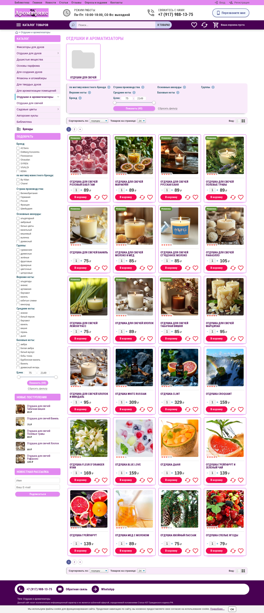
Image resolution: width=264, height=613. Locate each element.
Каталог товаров (32, 25)
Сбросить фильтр (37, 388)
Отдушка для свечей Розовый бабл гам (84, 183)
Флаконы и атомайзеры (32, 78)
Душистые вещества (30, 59)
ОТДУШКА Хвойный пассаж (178, 535)
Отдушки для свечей (30, 103)
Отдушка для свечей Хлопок (43, 443)
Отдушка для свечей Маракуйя (129, 183)
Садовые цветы (27, 109)
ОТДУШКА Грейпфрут (83, 535)
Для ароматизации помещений (36, 90)
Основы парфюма (28, 65)
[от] (30, 373)
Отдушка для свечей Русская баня (174, 183)
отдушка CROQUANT (219, 394)
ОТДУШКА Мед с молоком (132, 535)
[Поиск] (73, 25)
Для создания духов (29, 71)
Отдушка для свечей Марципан (220, 325)
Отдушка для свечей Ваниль (43, 418)
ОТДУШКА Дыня (170, 464)
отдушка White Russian (130, 394)
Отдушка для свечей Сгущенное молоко (174, 254)
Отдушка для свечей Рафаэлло (38, 457)
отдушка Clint (170, 394)
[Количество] (76, 190)
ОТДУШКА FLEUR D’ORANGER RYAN (87, 466)
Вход (222, 2)
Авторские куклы (27, 115)
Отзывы (76, 2)
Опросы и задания (96, 2)
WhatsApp (107, 589)
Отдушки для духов (29, 53)
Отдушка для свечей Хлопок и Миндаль (89, 395)
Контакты (116, 2)
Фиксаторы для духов (30, 47)
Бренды (28, 129)
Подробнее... (217, 609)
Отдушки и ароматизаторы (35, 96)
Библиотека (22, 2)
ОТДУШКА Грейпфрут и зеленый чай (220, 466)
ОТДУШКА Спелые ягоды (222, 535)
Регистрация (241, 2)
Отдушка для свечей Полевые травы (38, 432)
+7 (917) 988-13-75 (172, 14)
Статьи (63, 2)
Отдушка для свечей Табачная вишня (38, 407)
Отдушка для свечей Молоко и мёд (129, 254)
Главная (37, 2)
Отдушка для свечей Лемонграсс (84, 325)
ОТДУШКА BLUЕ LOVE (128, 464)
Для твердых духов (29, 84)
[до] (44, 373)
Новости (50, 2)
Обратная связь (76, 589)
